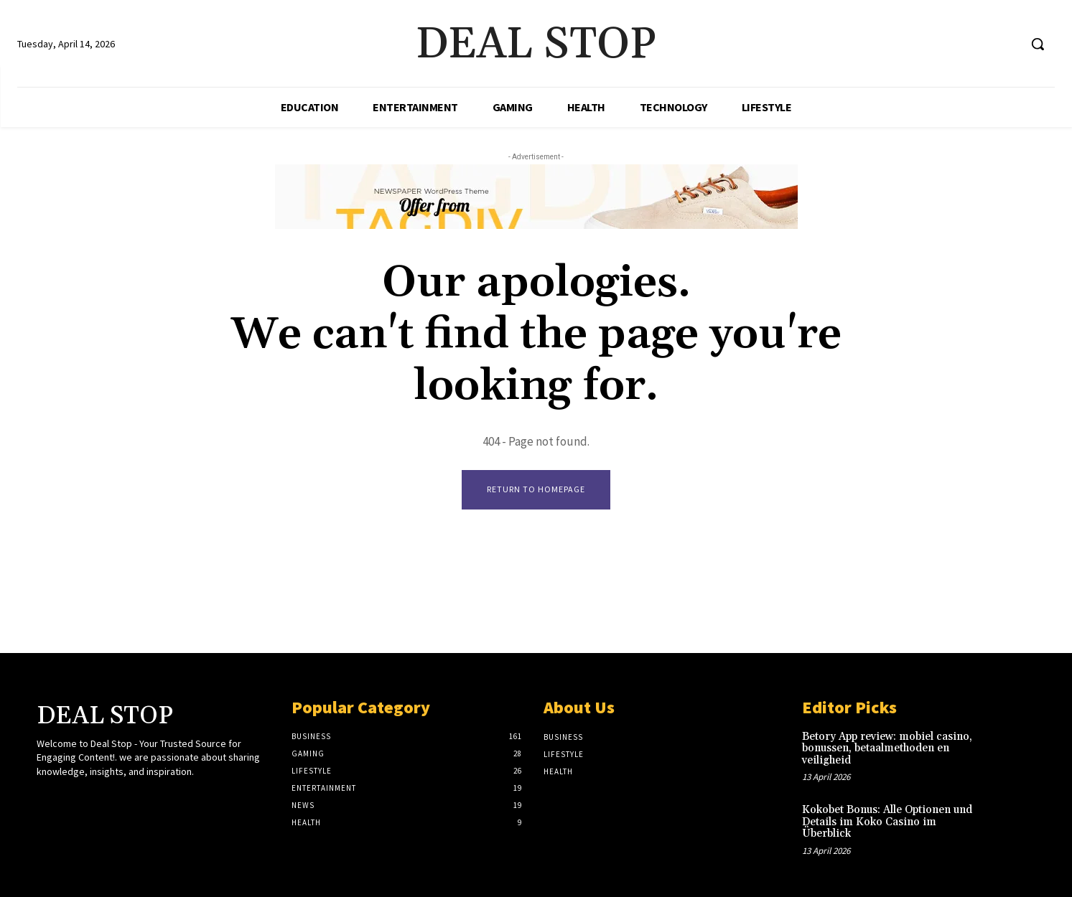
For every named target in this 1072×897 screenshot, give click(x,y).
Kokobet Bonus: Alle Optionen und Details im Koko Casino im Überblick (887, 822)
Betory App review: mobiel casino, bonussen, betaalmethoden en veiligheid (887, 748)
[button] (1037, 44)
